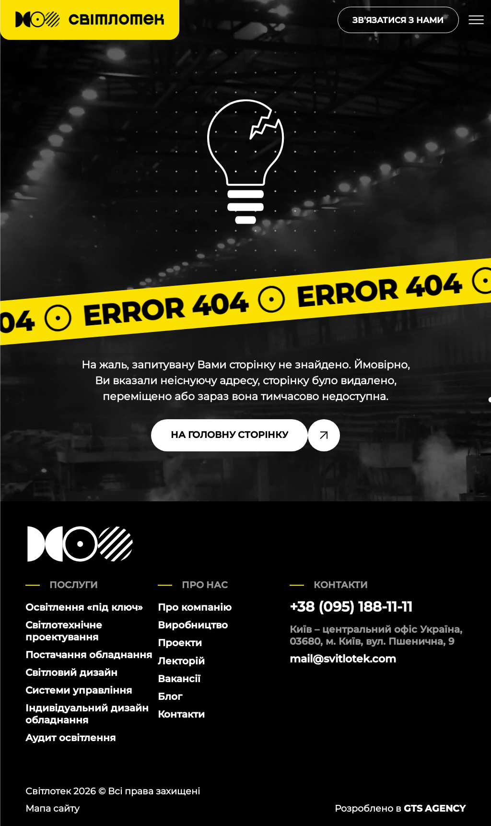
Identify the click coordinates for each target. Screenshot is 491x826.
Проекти (180, 643)
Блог (170, 696)
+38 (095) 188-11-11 (351, 607)
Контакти (181, 714)
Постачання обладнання (88, 655)
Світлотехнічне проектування (63, 631)
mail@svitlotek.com (343, 659)
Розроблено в (400, 808)
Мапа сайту (52, 808)
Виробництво (193, 625)
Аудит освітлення (70, 737)
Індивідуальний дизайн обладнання (87, 714)
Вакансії (179, 678)
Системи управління (78, 690)
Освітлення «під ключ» (84, 607)
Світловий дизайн (71, 672)
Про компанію (195, 607)
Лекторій (181, 661)
